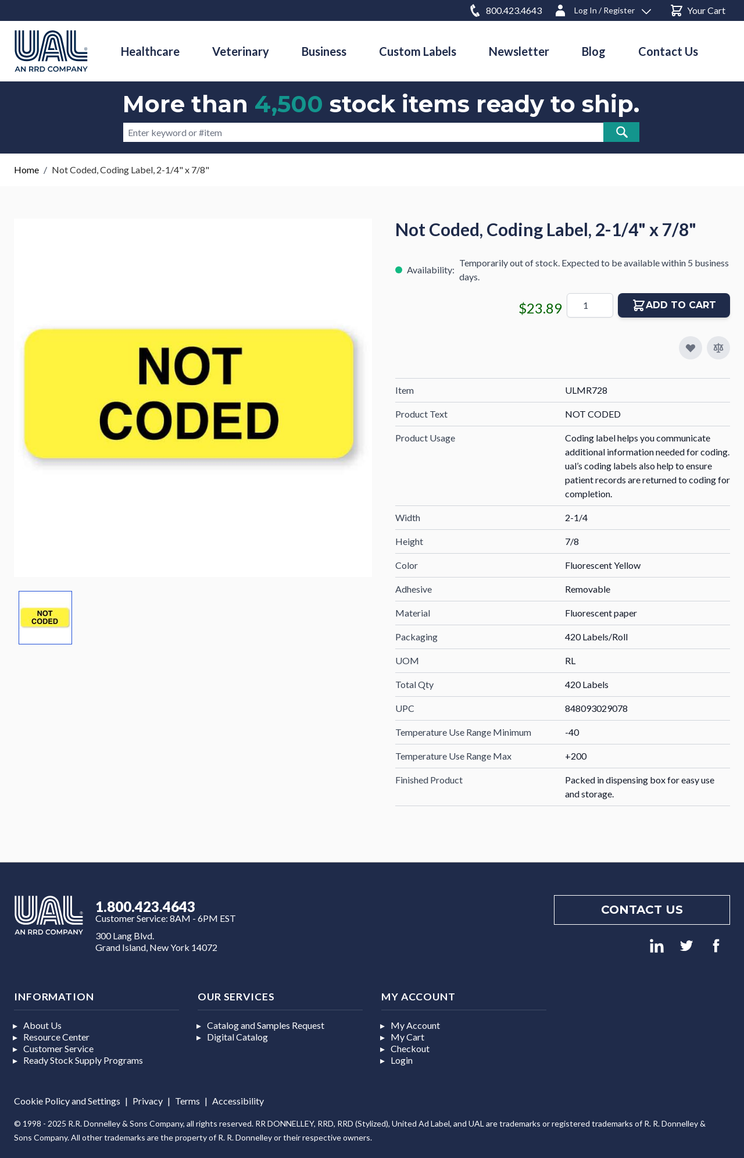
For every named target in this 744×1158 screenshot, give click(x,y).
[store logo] (51, 51)
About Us (42, 1025)
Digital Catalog (237, 1036)
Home (26, 169)
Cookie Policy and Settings (67, 1100)
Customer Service (58, 1048)
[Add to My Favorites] (690, 347)
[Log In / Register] (602, 8)
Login (402, 1060)
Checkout (410, 1048)
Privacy (148, 1100)
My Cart (407, 1036)
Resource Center (56, 1036)
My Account (415, 1025)
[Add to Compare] (718, 347)
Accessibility (238, 1100)
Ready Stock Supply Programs (83, 1060)
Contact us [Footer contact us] (642, 910)
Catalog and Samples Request (265, 1025)
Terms (187, 1100)
